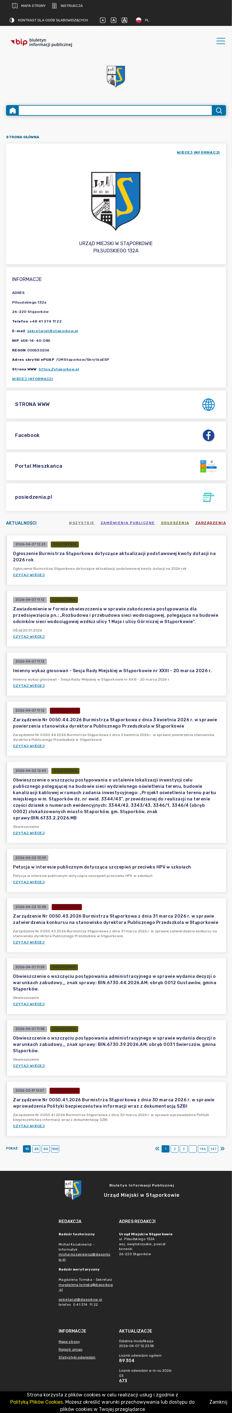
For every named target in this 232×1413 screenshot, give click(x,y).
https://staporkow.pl (59, 369)
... (193, 1149)
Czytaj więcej (29, 575)
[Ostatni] (222, 1149)
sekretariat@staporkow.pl (52, 331)
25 (36, 1149)
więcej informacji (198, 152)
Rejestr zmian (70, 1349)
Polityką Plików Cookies (36, 1402)
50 (46, 1149)
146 (203, 1149)
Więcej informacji (32, 379)
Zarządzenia (210, 523)
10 (27, 1149)
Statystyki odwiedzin (77, 1357)
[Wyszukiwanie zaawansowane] (115, 110)
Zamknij (218, 1402)
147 (213, 1149)
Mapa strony (29, 5)
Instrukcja (67, 5)
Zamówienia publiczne (128, 523)
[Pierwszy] (157, 1149)
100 (55, 1149)
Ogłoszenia (175, 523)
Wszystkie (82, 523)
